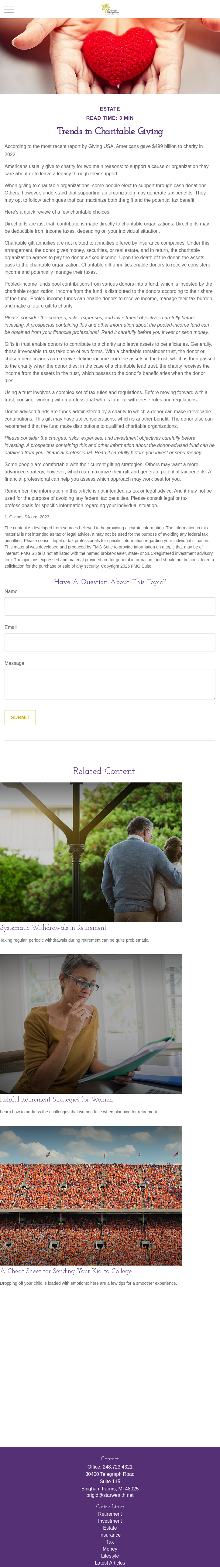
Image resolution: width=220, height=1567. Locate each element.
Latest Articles (110, 1562)
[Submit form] (20, 717)
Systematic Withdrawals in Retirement (53, 928)
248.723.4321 (117, 1466)
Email (11, 627)
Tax (110, 1542)
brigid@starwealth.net (110, 1495)
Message (14, 663)
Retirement (110, 1514)
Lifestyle (110, 1555)
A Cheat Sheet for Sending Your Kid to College (66, 1271)
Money (110, 1549)
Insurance (110, 1535)
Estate (110, 1528)
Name (11, 591)
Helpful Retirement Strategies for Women (56, 1100)
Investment (110, 1521)
